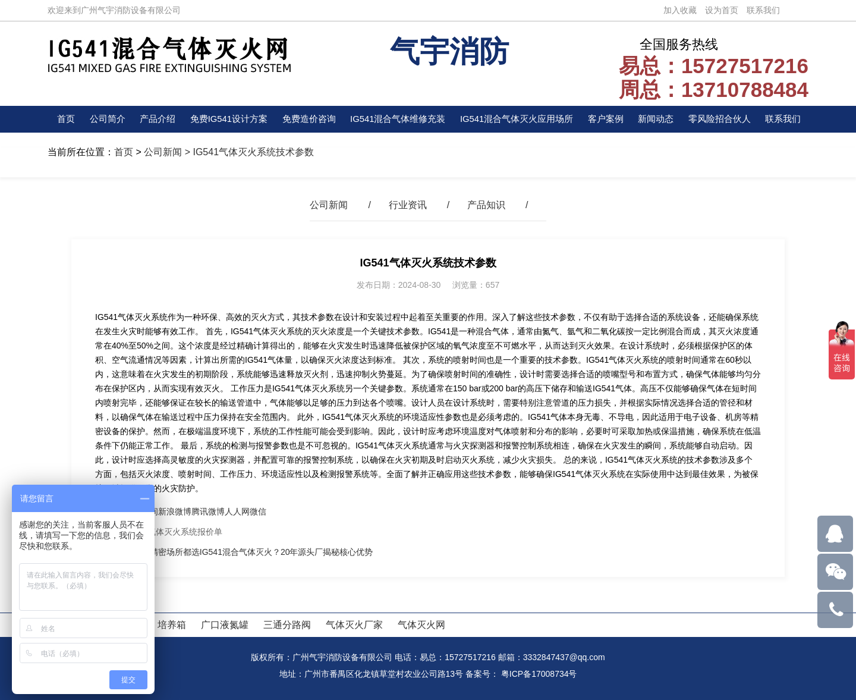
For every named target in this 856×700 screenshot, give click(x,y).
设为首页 (721, 10)
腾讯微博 (208, 511)
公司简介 (106, 119)
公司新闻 (163, 152)
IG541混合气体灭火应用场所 (520, 119)
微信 (258, 511)
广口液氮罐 (224, 625)
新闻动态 (659, 119)
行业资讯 (408, 205)
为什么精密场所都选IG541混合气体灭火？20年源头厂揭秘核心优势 (249, 552)
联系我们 (763, 10)
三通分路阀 (287, 625)
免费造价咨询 (307, 119)
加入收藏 (680, 10)
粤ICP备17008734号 (539, 674)
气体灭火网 (421, 625)
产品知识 (486, 205)
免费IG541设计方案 (226, 119)
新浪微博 (174, 511)
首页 (66, 119)
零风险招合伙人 (722, 119)
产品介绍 (155, 119)
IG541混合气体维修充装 (398, 119)
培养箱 (172, 625)
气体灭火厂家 (354, 625)
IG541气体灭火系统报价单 (173, 531)
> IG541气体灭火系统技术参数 (248, 152)
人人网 (237, 511)
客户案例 (610, 119)
